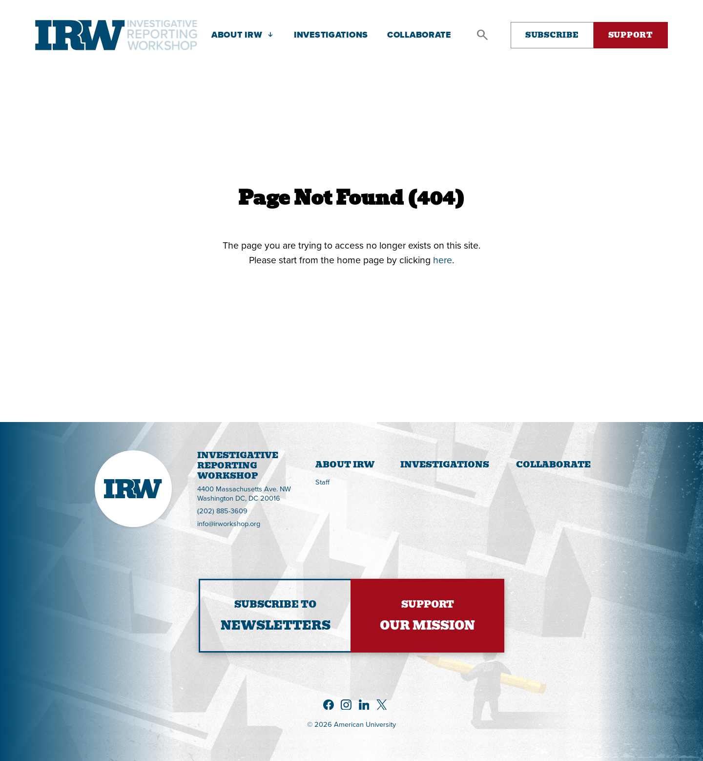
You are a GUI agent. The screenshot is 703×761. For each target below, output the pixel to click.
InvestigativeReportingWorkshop (197, 465)
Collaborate (553, 464)
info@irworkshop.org (228, 523)
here (442, 259)
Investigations (444, 464)
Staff (322, 482)
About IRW (344, 464)
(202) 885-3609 (222, 511)
